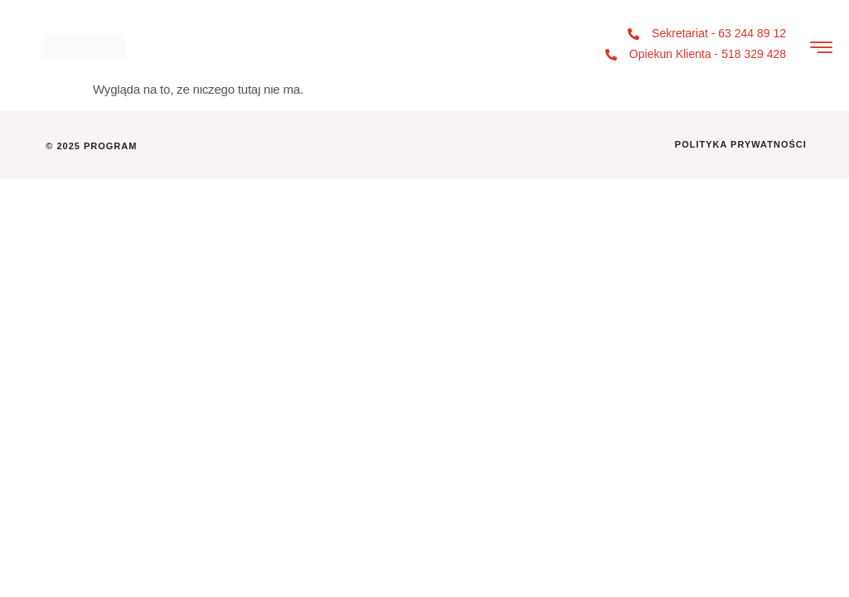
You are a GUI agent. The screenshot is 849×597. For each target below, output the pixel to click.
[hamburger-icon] (821, 48)
